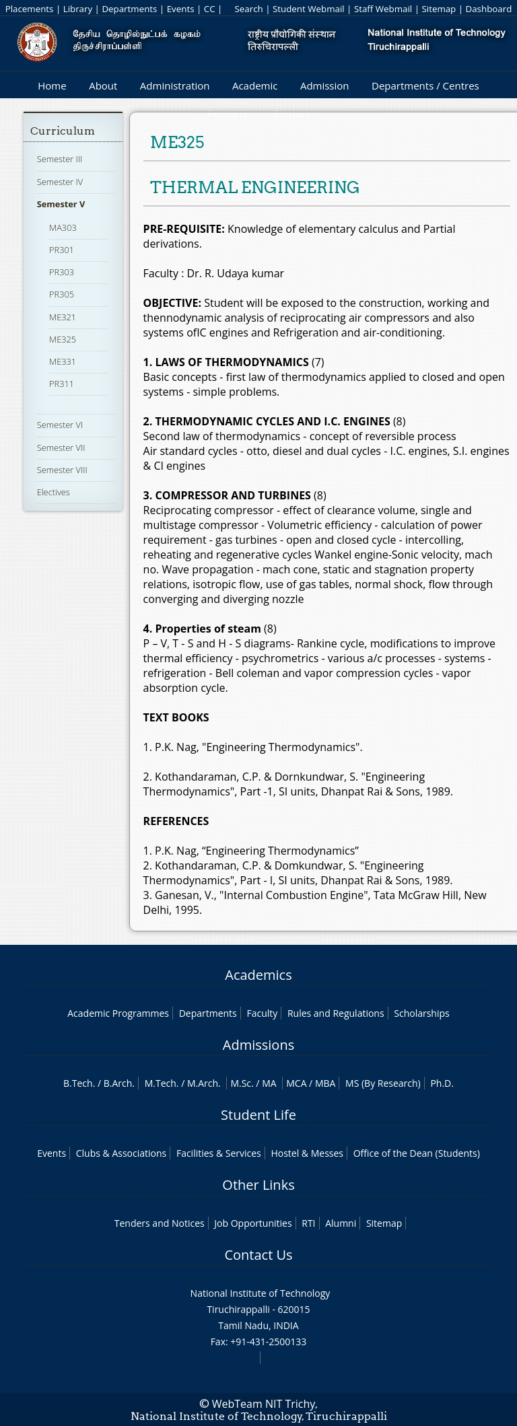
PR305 (61, 294)
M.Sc (240, 1083)
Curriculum (62, 130)
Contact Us (258, 1255)
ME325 (62, 339)
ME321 (62, 317)
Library (77, 9)
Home (52, 85)
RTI (308, 1223)
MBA (325, 1083)
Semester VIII (62, 470)
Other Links (258, 1185)
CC (209, 9)
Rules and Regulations (335, 1013)
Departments (129, 9)
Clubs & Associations (121, 1153)
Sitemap (438, 9)
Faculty (261, 1013)
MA (269, 1083)
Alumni (340, 1223)
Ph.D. (442, 1083)
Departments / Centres (425, 85)
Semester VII (61, 447)
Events (181, 9)
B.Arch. (119, 1083)
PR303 (61, 272)
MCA (296, 1083)
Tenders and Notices (159, 1223)
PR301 (61, 250)
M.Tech (160, 1083)
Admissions (258, 1045)
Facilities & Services (218, 1153)
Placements (29, 9)
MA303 (63, 227)
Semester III (60, 159)
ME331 (62, 361)
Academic (254, 85)
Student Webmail (309, 9)
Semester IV (60, 182)
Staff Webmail (383, 9)
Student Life (258, 1115)
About (103, 85)
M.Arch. (204, 1083)
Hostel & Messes (307, 1153)
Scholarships (421, 1013)
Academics (258, 975)
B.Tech (78, 1083)
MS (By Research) (383, 1083)
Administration (175, 85)
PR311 (61, 384)
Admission (324, 85)
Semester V (61, 204)
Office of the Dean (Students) (416, 1153)
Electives (53, 492)
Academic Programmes (118, 1013)
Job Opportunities (252, 1223)
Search (248, 9)
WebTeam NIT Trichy (264, 1403)
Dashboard (489, 9)
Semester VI (60, 425)
